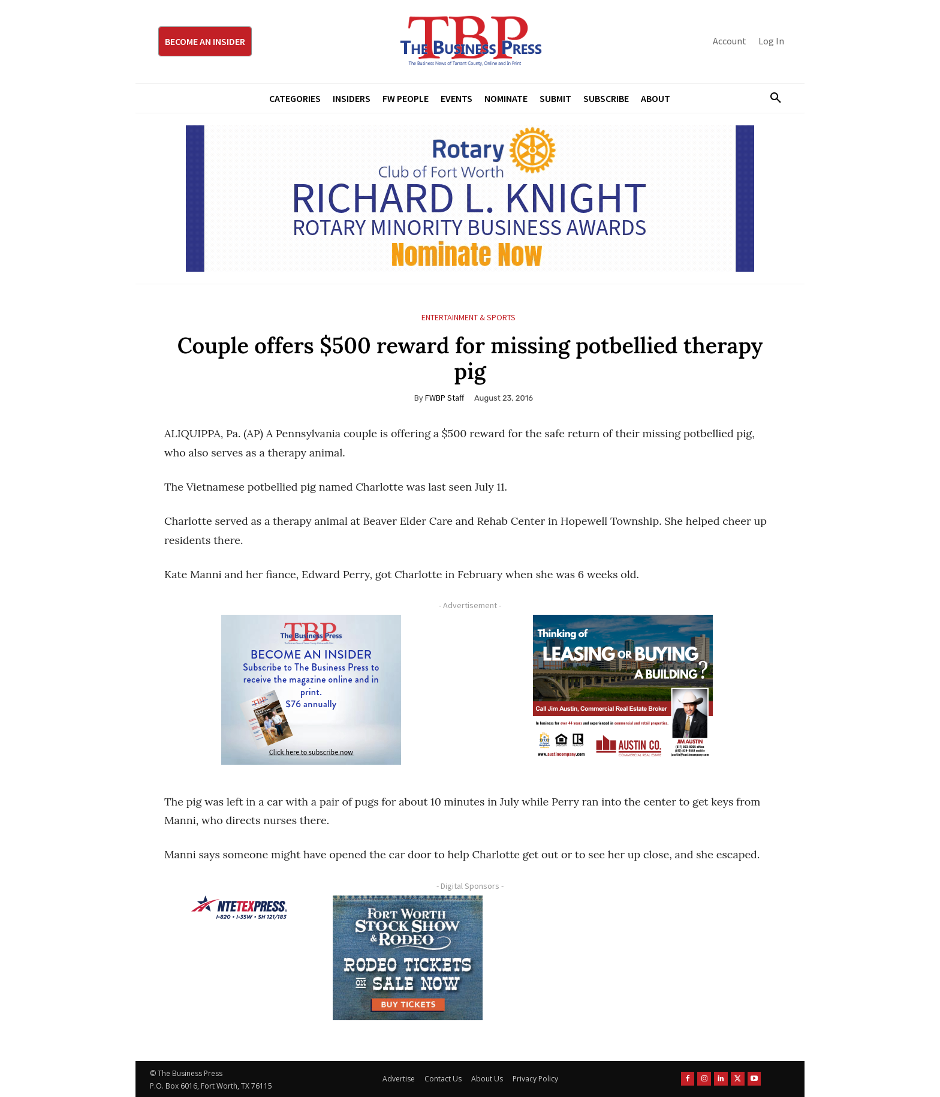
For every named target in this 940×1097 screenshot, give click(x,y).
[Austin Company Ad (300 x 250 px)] (623, 690)
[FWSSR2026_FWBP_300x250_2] (408, 957)
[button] (771, 98)
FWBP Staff (444, 397)
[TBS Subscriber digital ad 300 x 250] (311, 690)
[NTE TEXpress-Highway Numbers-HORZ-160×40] (239, 907)
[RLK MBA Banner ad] (470, 198)
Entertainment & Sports (468, 317)
